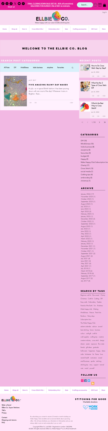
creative (101, 337)
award (100, 326)
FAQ (3, 423)
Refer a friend (6, 405)
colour (83, 333)
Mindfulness (25, 68)
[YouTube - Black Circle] (19, 3)
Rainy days (91, 316)
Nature (91, 312)
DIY (15, 68)
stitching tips (84, 365)
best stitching (85, 330)
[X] (15, 3)
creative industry (86, 340)
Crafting (96, 299)
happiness (92, 351)
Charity (103, 295)
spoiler (93, 361)
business (97, 330)
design (102, 340)
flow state (101, 344)
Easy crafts (84, 302)
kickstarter (88, 354)
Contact (4, 417)
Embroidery (92, 302)
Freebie (99, 302)
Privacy (4, 413)
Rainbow (83, 316)
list (93, 354)
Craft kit (90, 299)
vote (82, 368)
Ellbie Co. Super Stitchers (10, 408)
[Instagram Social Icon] (82, 380)
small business (85, 361)
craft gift (88, 333)
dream (83, 344)
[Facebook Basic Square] (85, 380)
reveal (100, 358)
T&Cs (4, 410)
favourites (60, 68)
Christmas (84, 299)
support (96, 365)
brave (92, 330)
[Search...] (84, 4)
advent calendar (86, 326)
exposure (94, 344)
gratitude (96, 347)
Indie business (38, 68)
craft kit (94, 333)
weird (86, 368)
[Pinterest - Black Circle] (23, 3)
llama (97, 354)
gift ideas (89, 347)
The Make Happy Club (88, 323)
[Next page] (100, 122)
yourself (92, 368)
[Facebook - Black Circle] (11, 3)
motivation (93, 358)
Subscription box (86, 319)
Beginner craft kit (86, 295)
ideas (103, 351)
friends (83, 347)
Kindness (100, 305)
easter (88, 344)
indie (82, 354)
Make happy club (86, 309)
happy (98, 351)
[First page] (82, 122)
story (91, 365)
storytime (50, 68)
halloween (84, 351)
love (101, 354)
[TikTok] (2, 3)
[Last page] (105, 122)
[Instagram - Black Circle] (7, 3)
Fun (95, 305)
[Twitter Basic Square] (89, 380)
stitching (98, 361)
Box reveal (95, 295)
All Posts (6, 68)
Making (95, 309)
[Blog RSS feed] (92, 383)
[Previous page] (88, 122)
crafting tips (93, 337)
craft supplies (85, 337)
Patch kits (98, 312)
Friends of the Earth (86, 305)
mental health (85, 358)
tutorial (102, 365)
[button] (104, 5)
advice (94, 326)
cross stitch (95, 340)
